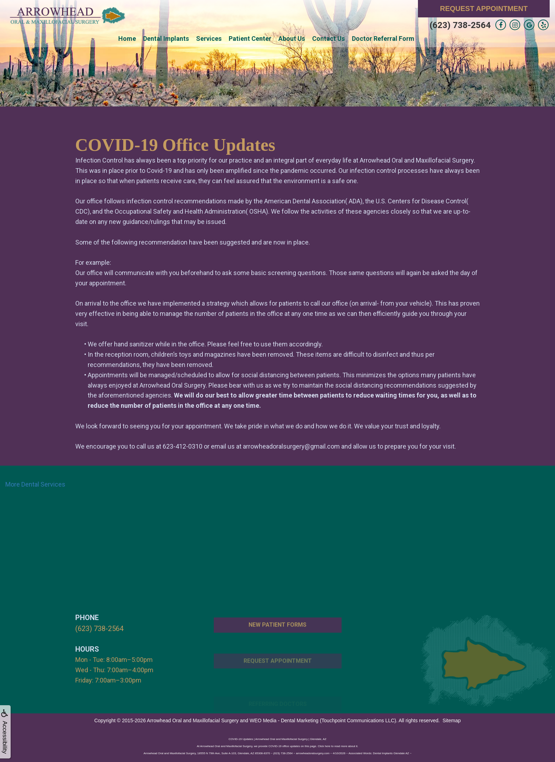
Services (209, 38)
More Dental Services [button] (35, 484)
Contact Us (328, 38)
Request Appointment (484, 8)
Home (127, 38)
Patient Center (250, 38)
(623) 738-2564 (460, 25)
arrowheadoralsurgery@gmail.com (291, 446)
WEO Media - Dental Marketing (284, 719)
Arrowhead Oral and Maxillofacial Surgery (193, 719)
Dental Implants (166, 38)
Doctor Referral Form (383, 38)
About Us (291, 38)
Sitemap (451, 719)
